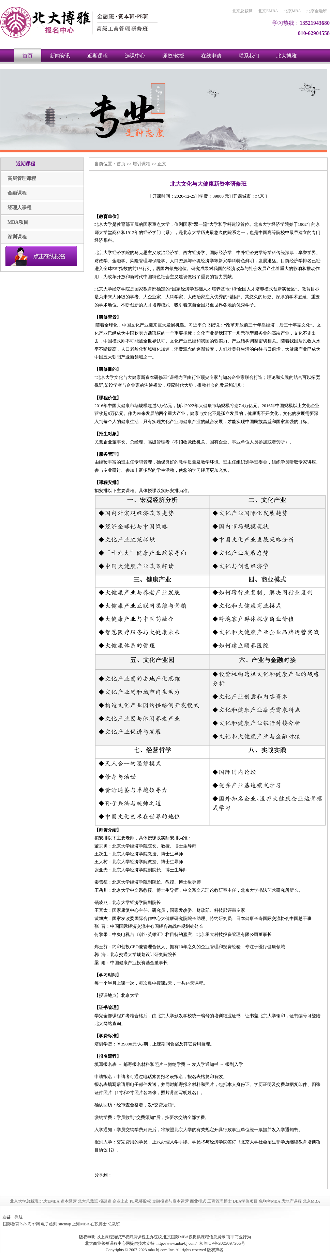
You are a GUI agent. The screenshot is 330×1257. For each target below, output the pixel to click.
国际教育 (11, 1224)
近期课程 (97, 55)
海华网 (34, 1224)
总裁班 (114, 1224)
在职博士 (98, 1224)
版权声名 (215, 1249)
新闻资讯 (60, 55)
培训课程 (141, 163)
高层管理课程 (21, 178)
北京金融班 (316, 11)
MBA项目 (17, 222)
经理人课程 (19, 207)
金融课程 (17, 193)
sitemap (64, 1224)
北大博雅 (286, 55)
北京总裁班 (242, 11)
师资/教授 (173, 55)
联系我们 (249, 55)
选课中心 (135, 55)
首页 (27, 55)
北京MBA (292, 11)
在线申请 (211, 55)
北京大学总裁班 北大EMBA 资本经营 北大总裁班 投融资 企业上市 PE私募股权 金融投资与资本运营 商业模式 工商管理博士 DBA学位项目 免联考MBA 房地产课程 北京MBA (165, 1201)
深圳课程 (17, 236)
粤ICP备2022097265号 (224, 1243)
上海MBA (80, 1224)
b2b (23, 1224)
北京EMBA (268, 11)
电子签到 (49, 1224)
